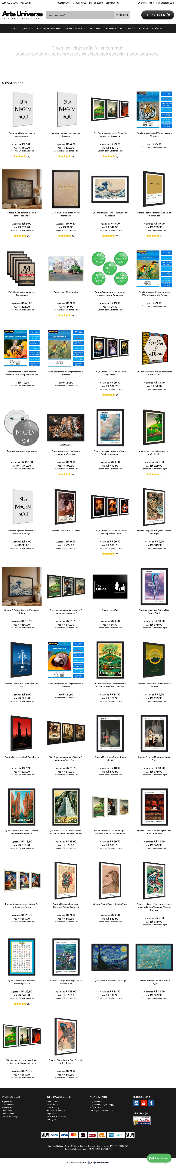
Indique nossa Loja (10, 1116)
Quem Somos (63, 3)
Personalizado (114, 28)
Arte (15, 28)
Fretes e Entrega (53, 1107)
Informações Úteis (58, 1096)
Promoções (51, 1119)
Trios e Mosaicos (75, 28)
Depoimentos (112, 3)
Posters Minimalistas (49, 28)
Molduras (96, 28)
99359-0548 (147, 3)
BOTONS (143, 28)
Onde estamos (8, 1113)
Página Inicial (7, 1101)
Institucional (11, 1096)
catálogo (157, 28)
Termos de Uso (52, 1104)
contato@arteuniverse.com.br (102, 1110)
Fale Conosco (96, 3)
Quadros (27, 28)
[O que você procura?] (122, 15)
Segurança (51, 1113)
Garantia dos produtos (55, 1110)
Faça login (25, 3)
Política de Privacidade (56, 1116)
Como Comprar (52, 1101)
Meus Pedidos (79, 3)
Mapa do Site (7, 1107)
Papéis (131, 28)
